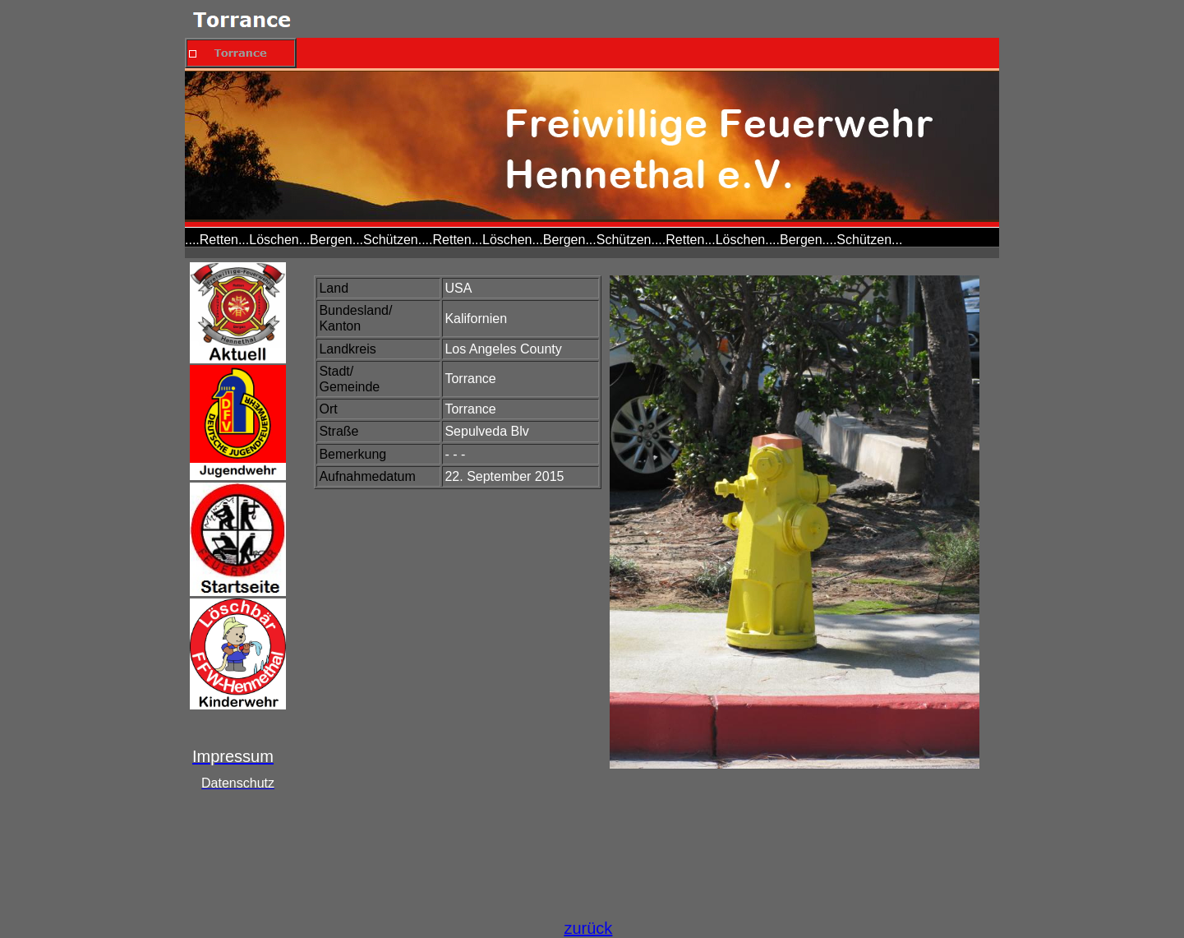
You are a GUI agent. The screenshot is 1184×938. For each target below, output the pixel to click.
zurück (588, 928)
